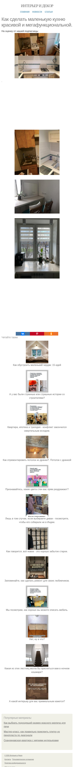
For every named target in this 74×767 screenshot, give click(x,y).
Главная (25, 11)
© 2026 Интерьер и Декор (13, 755)
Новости (37, 11)
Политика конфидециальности (15, 763)
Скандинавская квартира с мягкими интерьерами (31, 740)
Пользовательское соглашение (23, 759)
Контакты (8, 759)
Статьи (49, 11)
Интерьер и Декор (37, 6)
